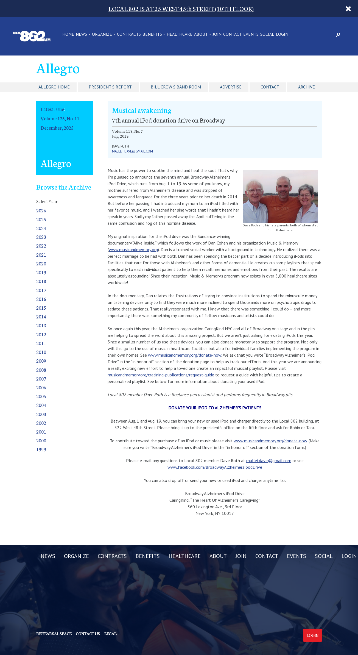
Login (312, 635)
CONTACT (232, 34)
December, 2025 (57, 127)
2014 (41, 316)
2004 (41, 404)
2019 (41, 272)
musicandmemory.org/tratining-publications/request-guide (161, 375)
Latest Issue (52, 109)
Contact (270, 87)
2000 (41, 440)
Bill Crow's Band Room (176, 87)
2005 (41, 396)
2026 (41, 210)
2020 (41, 263)
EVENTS (251, 34)
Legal (110, 633)
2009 (41, 360)
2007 (41, 378)
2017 (41, 290)
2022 (41, 245)
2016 (41, 298)
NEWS (81, 34)
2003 (41, 413)
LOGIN (282, 34)
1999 (41, 449)
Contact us (88, 633)
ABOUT (201, 34)
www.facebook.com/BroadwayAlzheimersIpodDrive (214, 467)
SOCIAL (267, 34)
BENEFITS (152, 34)
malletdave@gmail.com (132, 151)
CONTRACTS (129, 34)
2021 (41, 254)
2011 (41, 343)
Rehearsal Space (53, 633)
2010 (41, 351)
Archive (306, 87)
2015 (41, 307)
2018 (41, 280)
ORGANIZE (102, 34)
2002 (41, 422)
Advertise (231, 87)
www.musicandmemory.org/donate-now (184, 355)
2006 (41, 387)
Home (68, 34)
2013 (41, 325)
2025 (41, 219)
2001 (41, 431)
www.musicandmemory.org (133, 249)
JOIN (217, 34)
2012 (41, 334)
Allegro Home (54, 87)
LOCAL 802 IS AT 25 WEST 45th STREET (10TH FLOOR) (181, 8)
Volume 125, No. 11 (60, 118)
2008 (41, 369)
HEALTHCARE (179, 34)
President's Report (110, 87)
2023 (41, 236)
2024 (41, 227)
